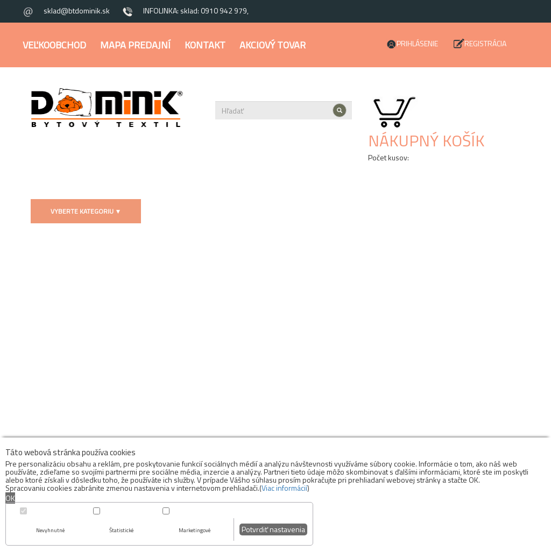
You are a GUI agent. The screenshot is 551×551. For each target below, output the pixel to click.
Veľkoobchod (54, 45)
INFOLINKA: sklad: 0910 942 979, (196, 10)
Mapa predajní (135, 45)
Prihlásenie (417, 43)
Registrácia (485, 43)
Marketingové (194, 530)
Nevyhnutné (50, 530)
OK (10, 498)
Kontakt (205, 45)
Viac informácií (284, 487)
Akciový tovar (272, 45)
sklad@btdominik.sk (77, 10)
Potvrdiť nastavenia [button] (273, 529)
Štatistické (121, 530)
